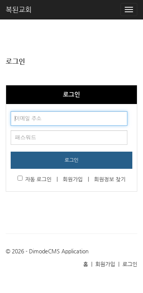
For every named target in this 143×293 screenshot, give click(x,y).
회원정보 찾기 (109, 179)
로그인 (71, 160)
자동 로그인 (35, 179)
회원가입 (73, 179)
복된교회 (19, 9)
